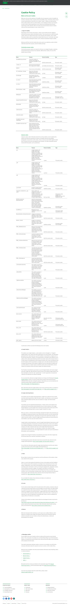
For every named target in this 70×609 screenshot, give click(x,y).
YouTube (11, 599)
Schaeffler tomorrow (8, 590)
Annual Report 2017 (8, 592)
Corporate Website (8, 587)
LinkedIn (9, 599)
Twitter (4, 599)
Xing (14, 599)
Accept (5, 2)
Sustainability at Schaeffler (9, 589)
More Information (51, 1)
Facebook (6, 599)
